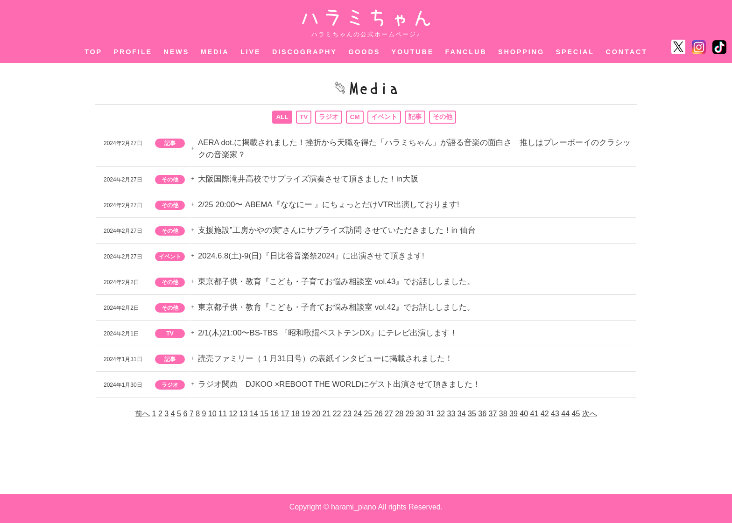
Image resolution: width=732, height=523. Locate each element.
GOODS (364, 52)
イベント (385, 118)
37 (493, 416)
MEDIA (215, 52)
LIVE (250, 52)
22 (337, 416)
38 (503, 416)
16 (274, 416)
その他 (443, 118)
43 (555, 416)
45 (576, 416)
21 (327, 416)
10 (212, 416)
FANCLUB (466, 52)
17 (285, 416)
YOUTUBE (413, 52)
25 (368, 416)
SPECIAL (575, 52)
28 (399, 416)
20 (316, 416)
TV (304, 118)
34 (462, 416)
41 (534, 416)
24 (357, 416)
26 (378, 416)
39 (513, 416)
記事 (415, 118)
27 (389, 416)
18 (295, 416)
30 (420, 416)
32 (440, 416)
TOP (93, 52)
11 (222, 416)
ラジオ (329, 118)
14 (254, 416)
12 (233, 416)
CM (355, 118)
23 (347, 416)
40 (524, 416)
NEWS (177, 52)
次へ (589, 416)
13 (243, 416)
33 (451, 416)
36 (482, 416)
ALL (282, 118)
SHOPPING (521, 52)
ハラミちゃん (366, 18)
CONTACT (626, 52)
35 (472, 416)
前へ (142, 416)
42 (545, 416)
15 (264, 416)
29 (410, 416)
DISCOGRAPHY (304, 52)
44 (565, 416)
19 (306, 416)
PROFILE (133, 52)
